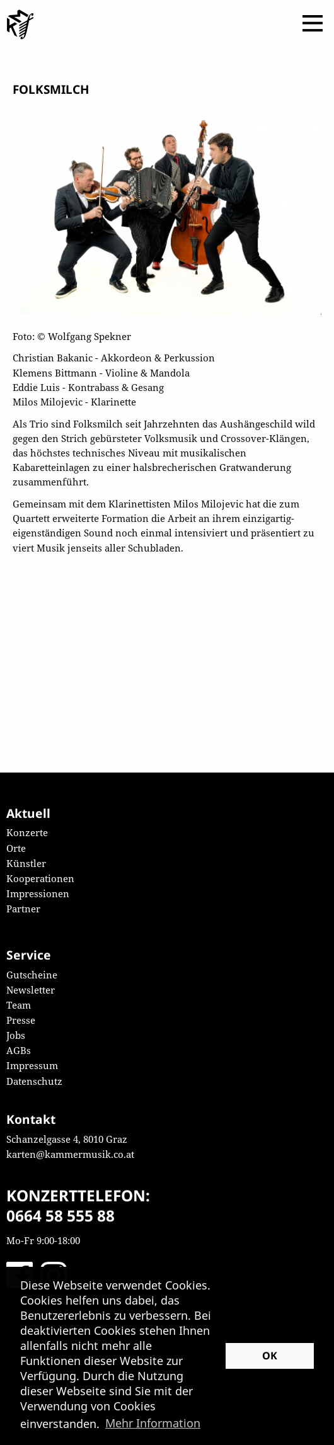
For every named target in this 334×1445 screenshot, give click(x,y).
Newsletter (30, 989)
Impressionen (37, 893)
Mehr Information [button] (152, 1423)
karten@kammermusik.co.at (70, 1154)
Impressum (32, 1065)
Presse (20, 1020)
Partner (23, 908)
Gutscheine (31, 974)
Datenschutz (34, 1081)
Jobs (15, 1035)
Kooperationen (40, 878)
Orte (16, 848)
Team (18, 1005)
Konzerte (27, 832)
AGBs (18, 1050)
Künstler (26, 863)
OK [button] (269, 1356)
